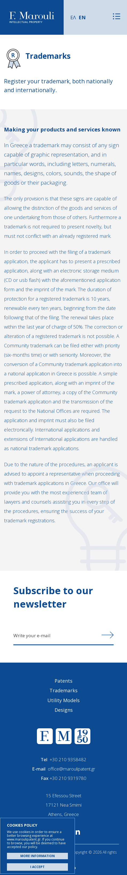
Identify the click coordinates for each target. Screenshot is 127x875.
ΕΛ (73, 17)
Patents (63, 681)
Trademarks (63, 690)
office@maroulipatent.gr (71, 769)
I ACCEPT (37, 867)
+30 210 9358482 (68, 759)
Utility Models (63, 700)
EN (82, 17)
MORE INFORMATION (37, 856)
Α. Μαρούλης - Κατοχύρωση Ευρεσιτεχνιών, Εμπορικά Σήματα (31, 17)
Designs (64, 710)
